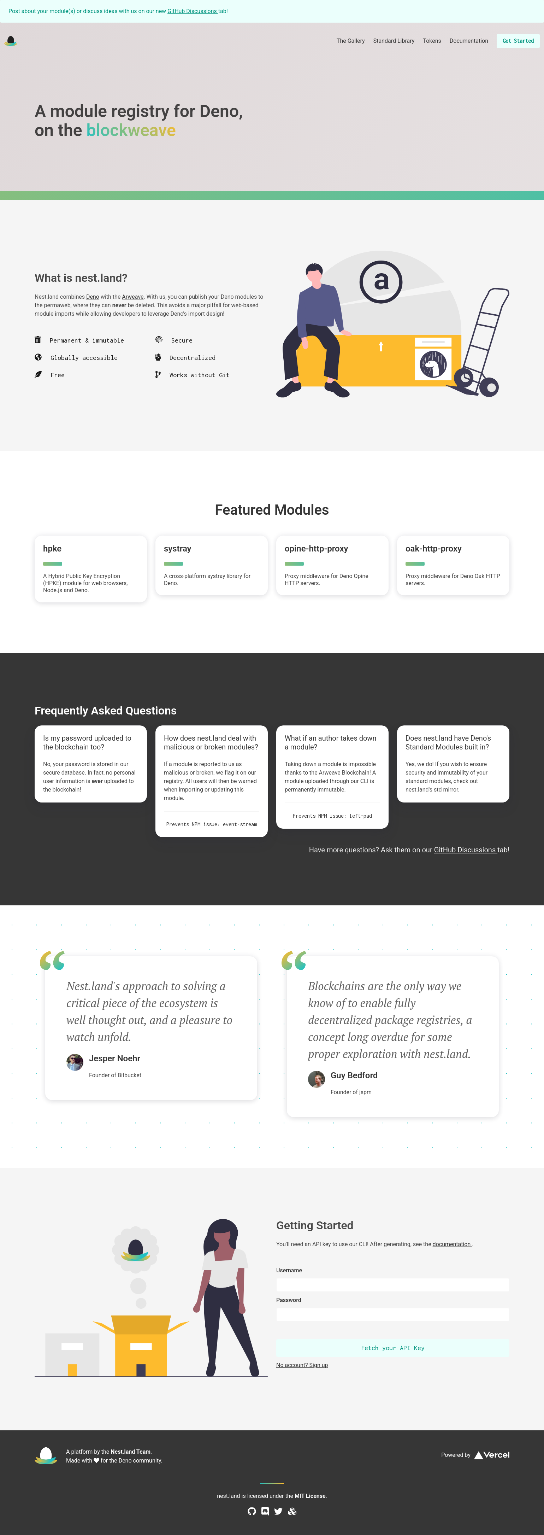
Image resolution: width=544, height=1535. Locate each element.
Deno (92, 296)
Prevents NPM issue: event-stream (211, 824)
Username (289, 1270)
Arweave (132, 296)
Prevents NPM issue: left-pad (332, 816)
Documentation (469, 40)
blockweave (131, 130)
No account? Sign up (302, 1365)
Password (288, 1300)
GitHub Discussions (192, 11)
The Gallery (351, 40)
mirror (450, 789)
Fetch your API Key (393, 1348)
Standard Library (394, 40)
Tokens (432, 40)
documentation (452, 1244)
